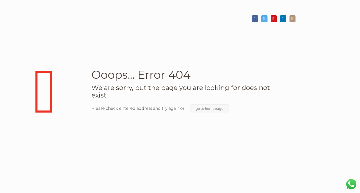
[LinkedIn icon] (283, 19)
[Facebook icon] (255, 19)
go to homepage (210, 109)
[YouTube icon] (274, 19)
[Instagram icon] (293, 19)
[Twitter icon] (264, 19)
